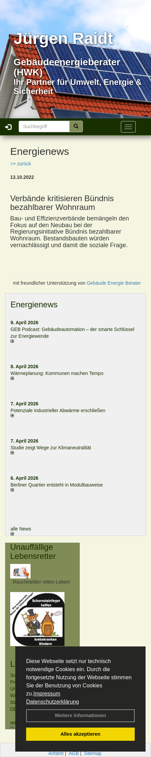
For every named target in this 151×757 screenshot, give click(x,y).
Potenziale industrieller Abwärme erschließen (58, 410)
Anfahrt (55, 753)
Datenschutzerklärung (52, 702)
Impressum (46, 693)
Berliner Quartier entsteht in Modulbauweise (57, 485)
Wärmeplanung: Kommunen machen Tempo (57, 373)
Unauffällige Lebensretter (33, 551)
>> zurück (20, 163)
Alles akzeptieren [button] (80, 734)
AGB (74, 753)
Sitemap (92, 753)
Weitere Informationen (80, 715)
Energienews (34, 304)
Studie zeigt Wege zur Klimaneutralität (51, 447)
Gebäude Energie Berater (114, 283)
